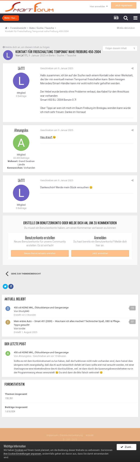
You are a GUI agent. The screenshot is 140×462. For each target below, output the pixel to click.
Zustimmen (128, 448)
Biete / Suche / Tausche (62, 55)
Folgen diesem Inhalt (116, 48)
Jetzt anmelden (100, 253)
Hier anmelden (99, 6)
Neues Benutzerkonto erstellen (40, 253)
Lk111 (24, 55)
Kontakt (90, 435)
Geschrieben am (55, 68)
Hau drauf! (45, 137)
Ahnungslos (21, 130)
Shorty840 (24, 311)
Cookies (19, 450)
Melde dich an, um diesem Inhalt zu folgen (27, 47)
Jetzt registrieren (124, 5)
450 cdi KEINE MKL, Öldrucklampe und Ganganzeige (41, 307)
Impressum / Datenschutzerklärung (64, 435)
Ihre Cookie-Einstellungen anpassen (22, 453)
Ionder (22, 328)
